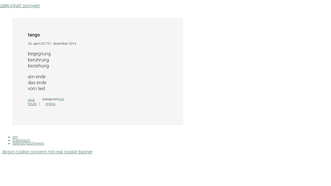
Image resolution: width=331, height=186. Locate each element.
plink (31, 100)
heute (32, 104)
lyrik (61, 99)
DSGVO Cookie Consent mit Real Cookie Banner (47, 151)
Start (6, 5)
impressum (21, 140)
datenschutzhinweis (28, 143)
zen (15, 137)
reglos (50, 104)
